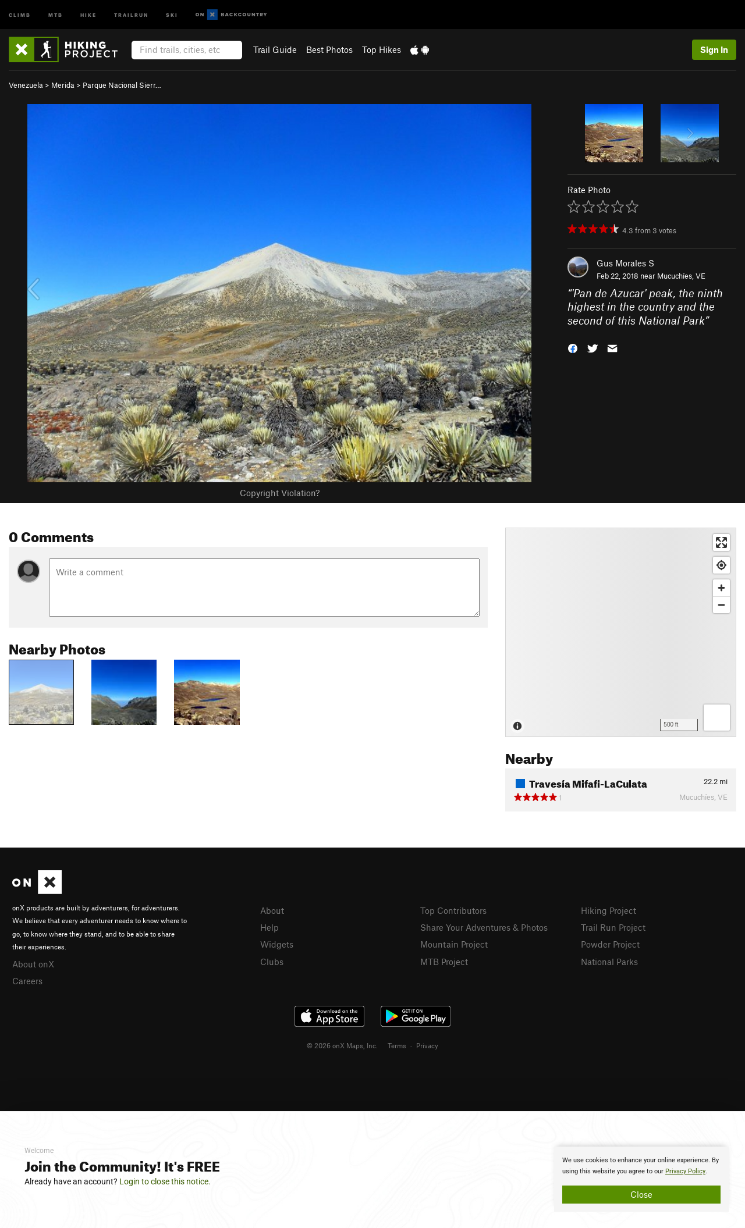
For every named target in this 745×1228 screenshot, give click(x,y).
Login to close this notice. (165, 1181)
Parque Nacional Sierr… (122, 85)
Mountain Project (454, 944)
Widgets (276, 944)
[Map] (621, 632)
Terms (397, 1045)
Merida (62, 85)
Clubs (271, 961)
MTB (55, 14)
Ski (172, 14)
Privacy (427, 1045)
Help (269, 927)
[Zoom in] (721, 587)
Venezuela (26, 85)
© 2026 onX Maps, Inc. (342, 1045)
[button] (572, 347)
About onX (33, 964)
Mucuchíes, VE (681, 275)
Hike (88, 14)
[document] (641, 1179)
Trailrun (131, 14)
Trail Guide (275, 49)
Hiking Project (608, 910)
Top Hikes (381, 49)
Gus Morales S (625, 263)
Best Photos (329, 49)
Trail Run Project (613, 927)
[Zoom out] (721, 604)
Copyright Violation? (280, 492)
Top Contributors (453, 910)
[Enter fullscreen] (721, 542)
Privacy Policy (685, 1171)
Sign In (714, 49)
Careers (27, 981)
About (272, 910)
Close (641, 1194)
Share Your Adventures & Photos (484, 927)
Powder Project (610, 944)
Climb (20, 14)
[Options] (717, 717)
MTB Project (444, 961)
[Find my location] (721, 565)
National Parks (609, 961)
